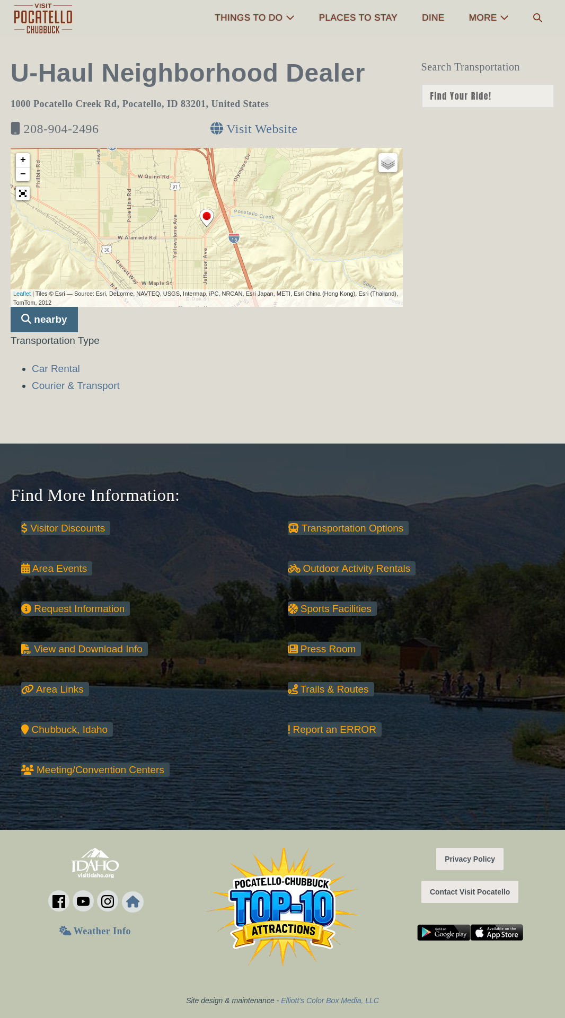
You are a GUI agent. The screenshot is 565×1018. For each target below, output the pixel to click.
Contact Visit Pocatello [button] (470, 892)
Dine (433, 18)
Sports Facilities (330, 608)
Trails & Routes (328, 689)
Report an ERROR (332, 729)
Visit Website (253, 129)
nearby (44, 319)
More (489, 18)
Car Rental (56, 368)
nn (487, 96)
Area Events (54, 568)
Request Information (73, 608)
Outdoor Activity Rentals (349, 568)
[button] (538, 18)
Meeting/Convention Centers (92, 769)
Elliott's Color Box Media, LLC (330, 1000)
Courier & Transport (76, 385)
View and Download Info (82, 648)
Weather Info (95, 931)
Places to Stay (358, 18)
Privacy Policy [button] (470, 859)
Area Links (52, 689)
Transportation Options (346, 528)
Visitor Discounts (63, 528)
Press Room (322, 648)
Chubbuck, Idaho (64, 729)
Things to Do (254, 18)
